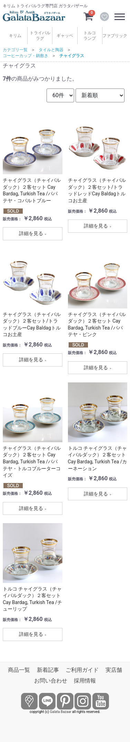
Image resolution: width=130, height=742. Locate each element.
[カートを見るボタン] (88, 16)
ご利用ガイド (82, 670)
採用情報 (85, 680)
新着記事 (48, 670)
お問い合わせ (50, 680)
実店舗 (114, 670)
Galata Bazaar (60, 712)
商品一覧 (19, 670)
